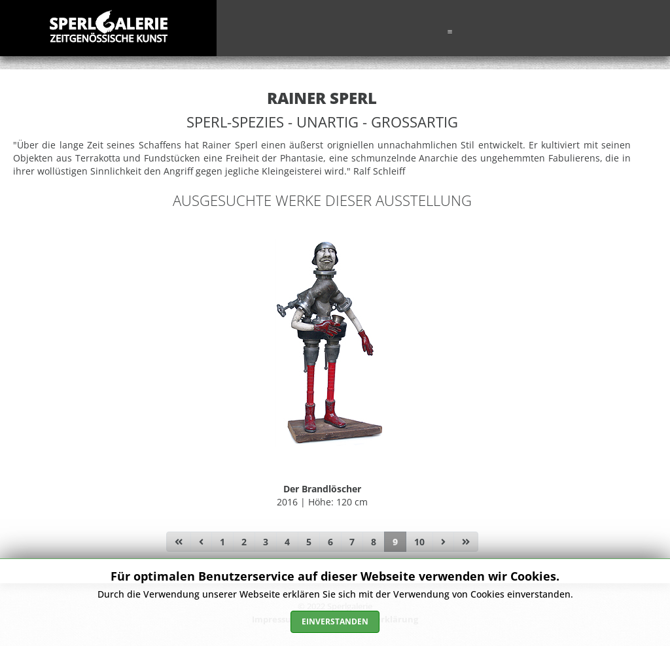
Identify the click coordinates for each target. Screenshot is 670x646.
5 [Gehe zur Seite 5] (308, 542)
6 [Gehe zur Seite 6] (330, 542)
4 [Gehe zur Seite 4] (287, 542)
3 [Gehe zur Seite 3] (265, 542)
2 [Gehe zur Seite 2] (244, 542)
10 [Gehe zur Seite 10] (419, 542)
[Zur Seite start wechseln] (178, 542)
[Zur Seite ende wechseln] (465, 542)
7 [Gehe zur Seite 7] (352, 542)
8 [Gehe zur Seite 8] (373, 542)
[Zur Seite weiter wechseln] (443, 542)
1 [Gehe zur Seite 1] (222, 542)
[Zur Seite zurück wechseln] (201, 542)
